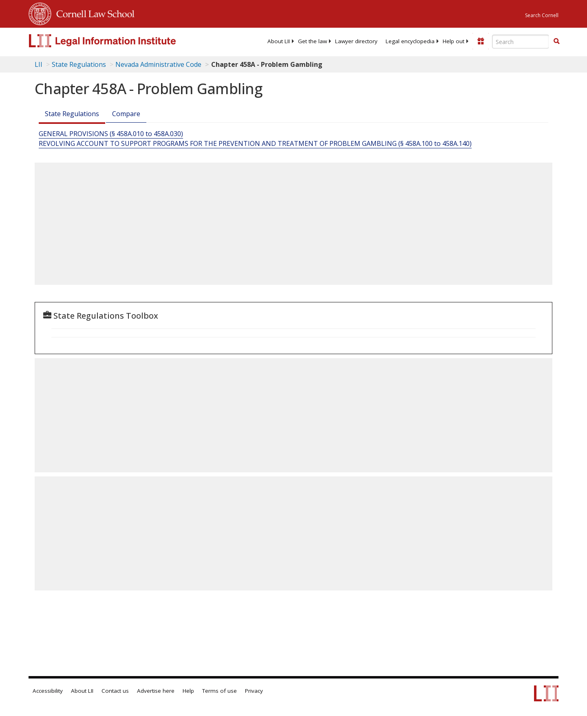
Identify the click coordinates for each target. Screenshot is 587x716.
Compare (126, 113)
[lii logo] (120, 41)
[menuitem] (278, 41)
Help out (453, 41)
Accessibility (48, 690)
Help (188, 690)
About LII (278, 41)
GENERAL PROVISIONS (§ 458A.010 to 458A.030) (111, 133)
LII (38, 64)
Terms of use (219, 690)
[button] (556, 41)
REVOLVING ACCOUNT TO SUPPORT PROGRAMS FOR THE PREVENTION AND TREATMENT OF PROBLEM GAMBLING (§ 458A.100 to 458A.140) (255, 143)
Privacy (254, 690)
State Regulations (79, 64)
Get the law (312, 41)
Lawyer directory (356, 41)
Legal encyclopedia (410, 41)
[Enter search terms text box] (520, 41)
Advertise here (155, 690)
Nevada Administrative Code (158, 64)
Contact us (115, 690)
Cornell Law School (93, 12)
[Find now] (556, 41)
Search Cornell (541, 15)
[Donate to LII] (480, 41)
